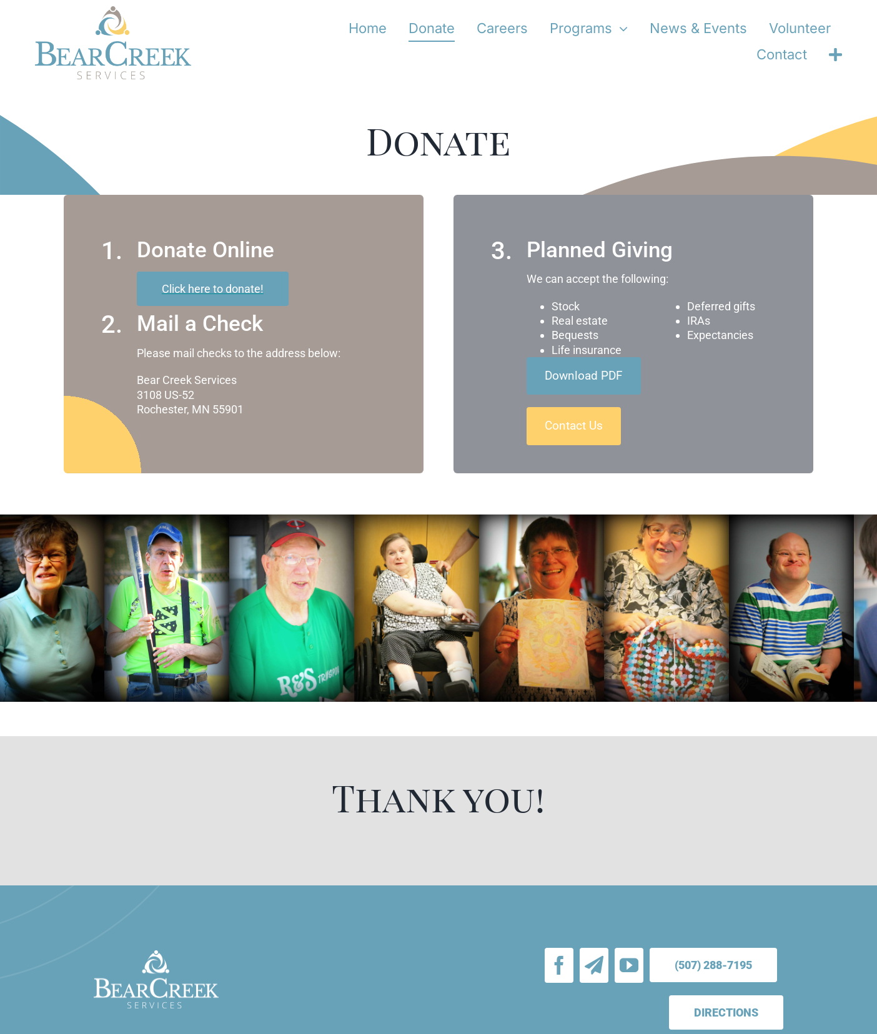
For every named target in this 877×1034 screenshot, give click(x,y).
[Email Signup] (594, 965)
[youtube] (629, 965)
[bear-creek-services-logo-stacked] (113, 11)
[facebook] (559, 965)
